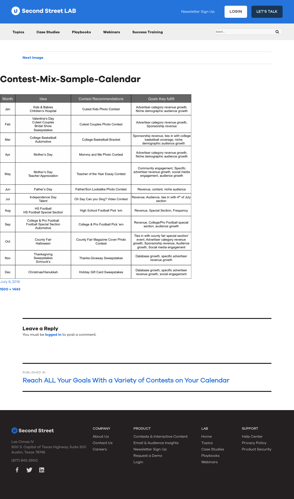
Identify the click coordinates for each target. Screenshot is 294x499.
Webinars (111, 32)
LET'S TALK (267, 11)
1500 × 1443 (10, 289)
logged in (53, 334)
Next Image (33, 57)
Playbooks (81, 32)
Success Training (147, 32)
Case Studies (48, 32)
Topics (18, 32)
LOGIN (236, 11)
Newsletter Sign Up (198, 11)
